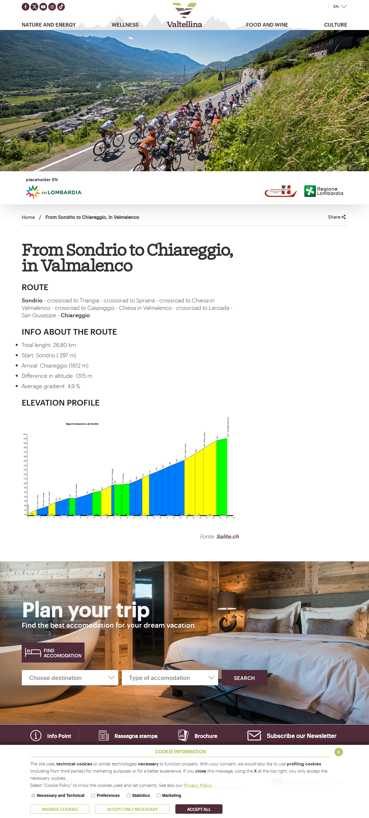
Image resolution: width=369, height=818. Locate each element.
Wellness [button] (125, 24)
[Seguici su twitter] (34, 7)
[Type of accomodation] (170, 677)
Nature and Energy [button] (49, 24)
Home (28, 217)
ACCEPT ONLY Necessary (132, 809)
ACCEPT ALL (199, 809)
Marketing (171, 795)
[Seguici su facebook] (25, 7)
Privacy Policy (198, 785)
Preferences (108, 795)
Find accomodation (63, 653)
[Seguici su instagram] (52, 7)
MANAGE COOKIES (60, 809)
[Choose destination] (70, 677)
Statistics (141, 795)
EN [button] (336, 6)
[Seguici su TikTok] (61, 7)
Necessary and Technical (60, 795)
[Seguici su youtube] (43, 7)
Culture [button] (335, 24)
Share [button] (337, 217)
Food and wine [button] (267, 24)
